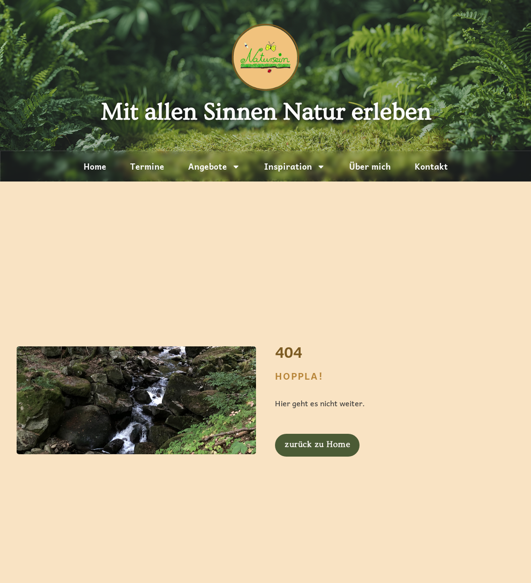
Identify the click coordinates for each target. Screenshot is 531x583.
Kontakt (431, 166)
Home (95, 166)
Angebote (214, 167)
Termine (147, 166)
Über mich (370, 166)
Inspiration (294, 167)
